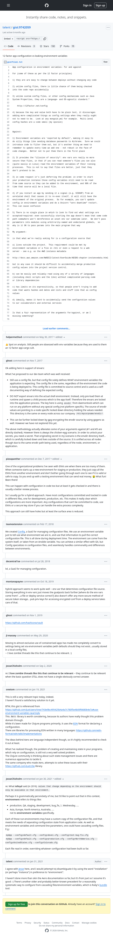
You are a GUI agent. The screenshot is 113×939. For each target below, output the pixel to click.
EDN (75, 723)
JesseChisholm (14, 665)
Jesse (21, 868)
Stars (48, 46)
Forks (67, 46)
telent (7, 27)
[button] (45, 39)
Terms (19, 922)
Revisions (26, 46)
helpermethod (14, 337)
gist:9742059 (22, 27)
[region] (56, 193)
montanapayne (14, 581)
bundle (103, 884)
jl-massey (11, 635)
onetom (10, 689)
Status (46, 922)
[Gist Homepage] (47, 5)
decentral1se (13, 561)
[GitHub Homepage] (47, 930)
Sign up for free (16, 904)
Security (37, 922)
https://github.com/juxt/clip (20, 766)
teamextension (14, 524)
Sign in (87, 5)
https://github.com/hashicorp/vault (24, 622)
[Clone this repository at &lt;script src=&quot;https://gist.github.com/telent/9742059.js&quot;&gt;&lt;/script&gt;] (28, 39)
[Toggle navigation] (8, 5)
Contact (75, 922)
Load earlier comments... (56, 328)
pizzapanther (13, 458)
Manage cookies (89, 922)
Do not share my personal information (56, 925)
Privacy (28, 922)
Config (21, 531)
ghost (9, 360)
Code (8, 46)
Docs (67, 922)
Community (57, 922)
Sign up (100, 5)
